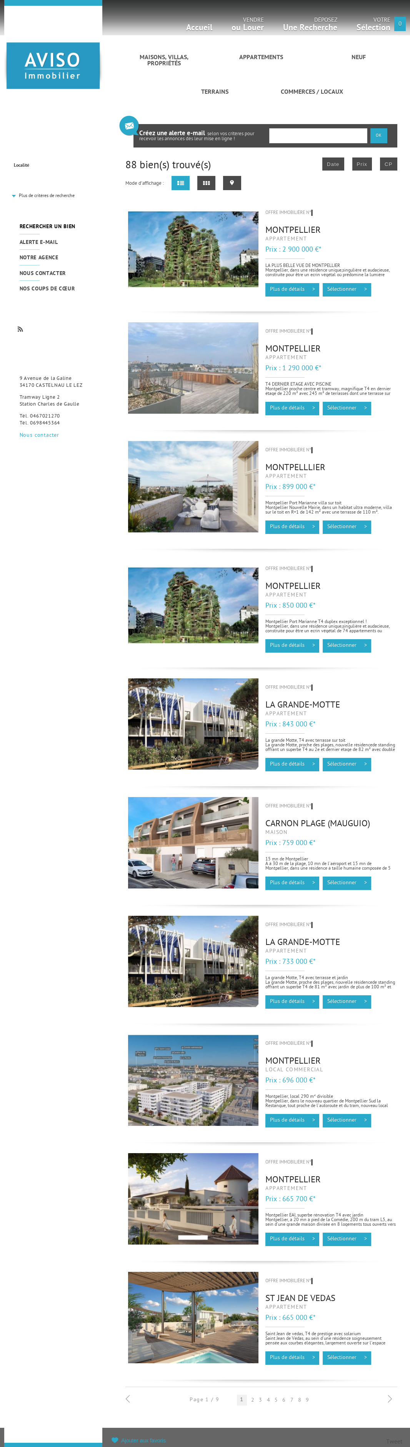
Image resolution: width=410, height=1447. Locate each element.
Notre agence (39, 258)
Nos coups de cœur (47, 289)
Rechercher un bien (47, 227)
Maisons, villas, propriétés (164, 61)
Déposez (310, 27)
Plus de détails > (292, 289)
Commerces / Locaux (312, 92)
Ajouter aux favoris (143, 1440)
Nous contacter (43, 273)
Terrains (214, 92)
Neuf (359, 57)
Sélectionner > (347, 289)
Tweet (394, 1442)
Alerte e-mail (39, 242)
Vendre (248, 27)
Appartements (261, 57)
